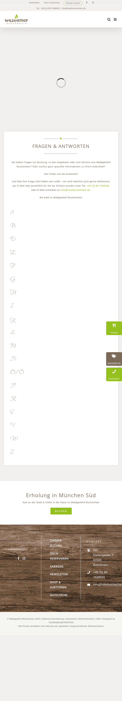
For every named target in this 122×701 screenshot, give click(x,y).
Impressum (72, 619)
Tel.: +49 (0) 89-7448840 (47, 8)
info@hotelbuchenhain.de (74, 8)
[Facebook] (18, 558)
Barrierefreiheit (86, 619)
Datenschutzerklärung (53, 619)
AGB (98, 619)
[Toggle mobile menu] (115, 19)
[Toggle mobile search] (109, 19)
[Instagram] (24, 558)
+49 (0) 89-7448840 (98, 185)
